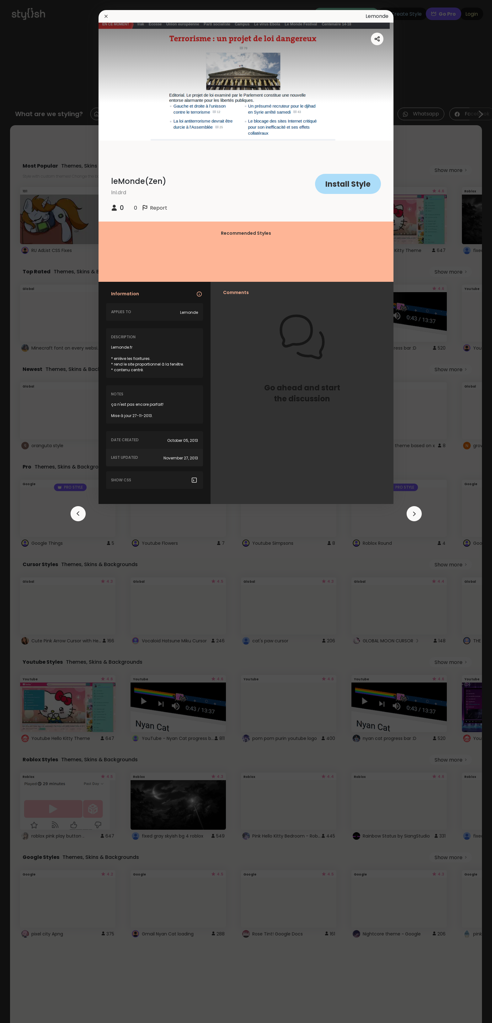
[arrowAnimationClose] (78, 514)
